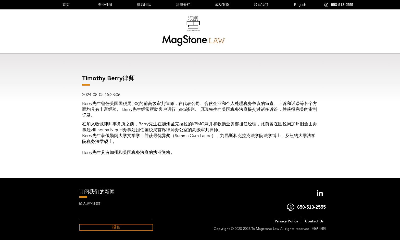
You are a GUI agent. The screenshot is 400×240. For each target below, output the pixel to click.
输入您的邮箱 (90, 203)
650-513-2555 (311, 207)
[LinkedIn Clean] (320, 193)
